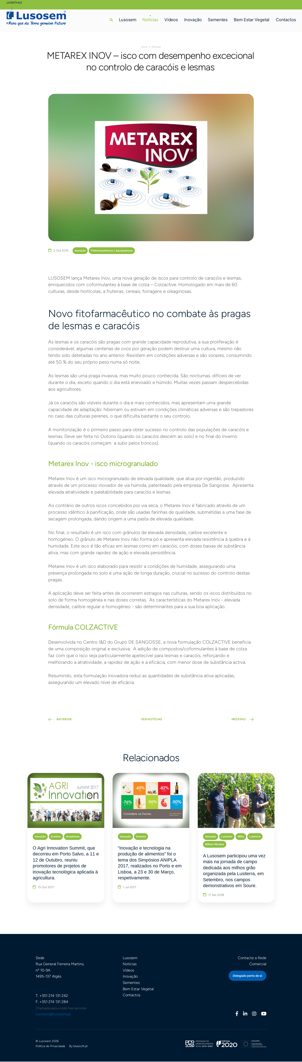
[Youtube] (263, 1015)
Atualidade (72, 836)
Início (144, 47)
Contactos (286, 19)
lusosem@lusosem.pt (53, 1014)
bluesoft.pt (80, 1046)
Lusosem (127, 19)
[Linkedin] (245, 1015)
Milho (241, 836)
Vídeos (171, 19)
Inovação (193, 19)
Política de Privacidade (50, 1046)
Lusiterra (254, 836)
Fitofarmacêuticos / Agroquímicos (112, 250)
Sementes (218, 19)
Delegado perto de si (247, 976)
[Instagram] (254, 1015)
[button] (111, 19)
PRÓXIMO (238, 720)
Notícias (150, 19)
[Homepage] (36, 16)
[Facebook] (237, 1015)
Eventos (56, 836)
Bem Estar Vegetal (251, 19)
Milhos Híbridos (214, 844)
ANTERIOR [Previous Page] (64, 720)
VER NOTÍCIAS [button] (151, 720)
